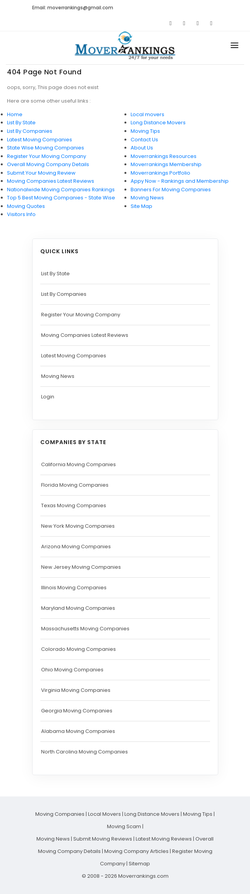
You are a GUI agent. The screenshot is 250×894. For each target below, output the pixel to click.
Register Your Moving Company (46, 156)
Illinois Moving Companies (74, 587)
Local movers (147, 114)
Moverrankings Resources (164, 156)
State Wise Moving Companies (45, 147)
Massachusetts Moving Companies (85, 628)
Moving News (147, 197)
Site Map (141, 206)
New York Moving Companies (78, 526)
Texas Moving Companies (73, 505)
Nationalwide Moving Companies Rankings (61, 189)
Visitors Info (21, 214)
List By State (21, 122)
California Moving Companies (78, 464)
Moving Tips (145, 131)
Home (14, 114)
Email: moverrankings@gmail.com (72, 7)
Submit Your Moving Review (41, 173)
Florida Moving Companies (75, 485)
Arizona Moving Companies (76, 546)
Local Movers (104, 814)
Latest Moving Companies (39, 139)
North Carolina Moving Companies (84, 751)
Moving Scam (124, 826)
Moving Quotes (26, 206)
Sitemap (139, 863)
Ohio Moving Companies (72, 669)
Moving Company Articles (136, 851)
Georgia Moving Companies (76, 710)
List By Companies (29, 131)
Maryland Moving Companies (78, 608)
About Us (142, 147)
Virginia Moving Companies (75, 690)
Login (47, 396)
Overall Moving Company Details (48, 164)
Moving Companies (59, 814)
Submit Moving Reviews (102, 839)
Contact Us (144, 139)
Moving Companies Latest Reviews (50, 181)
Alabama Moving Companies (78, 731)
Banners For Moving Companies (171, 189)
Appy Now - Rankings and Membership (180, 181)
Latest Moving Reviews (164, 839)
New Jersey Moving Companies (81, 567)
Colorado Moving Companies (78, 649)
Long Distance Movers (158, 122)
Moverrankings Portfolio (160, 173)
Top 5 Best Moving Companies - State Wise (61, 197)
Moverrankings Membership (166, 164)
